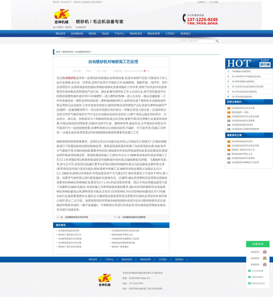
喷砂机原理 (145, 259)
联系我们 (179, 259)
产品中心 (109, 259)
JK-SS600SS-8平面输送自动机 (246, 76)
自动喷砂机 (81, 27)
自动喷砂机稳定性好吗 (68, 230)
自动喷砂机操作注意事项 (133, 217)
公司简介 (163, 259)
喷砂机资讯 (68, 52)
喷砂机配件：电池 (240, 112)
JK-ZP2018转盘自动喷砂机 (244, 91)
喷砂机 (68, 27)
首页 (58, 52)
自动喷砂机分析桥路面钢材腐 (245, 129)
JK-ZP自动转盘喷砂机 (242, 97)
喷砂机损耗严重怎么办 (122, 234)
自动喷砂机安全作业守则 (76, 217)
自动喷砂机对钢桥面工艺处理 (125, 238)
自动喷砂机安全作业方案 (69, 242)
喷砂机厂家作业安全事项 (69, 246)
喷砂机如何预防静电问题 (123, 242)
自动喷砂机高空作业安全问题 (125, 230)
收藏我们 (202, 2)
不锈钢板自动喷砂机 (241, 71)
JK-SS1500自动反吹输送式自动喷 (247, 86)
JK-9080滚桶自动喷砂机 (243, 81)
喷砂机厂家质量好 (120, 246)
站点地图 (214, 2)
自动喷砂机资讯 (82, 52)
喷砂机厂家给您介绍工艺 (69, 234)
